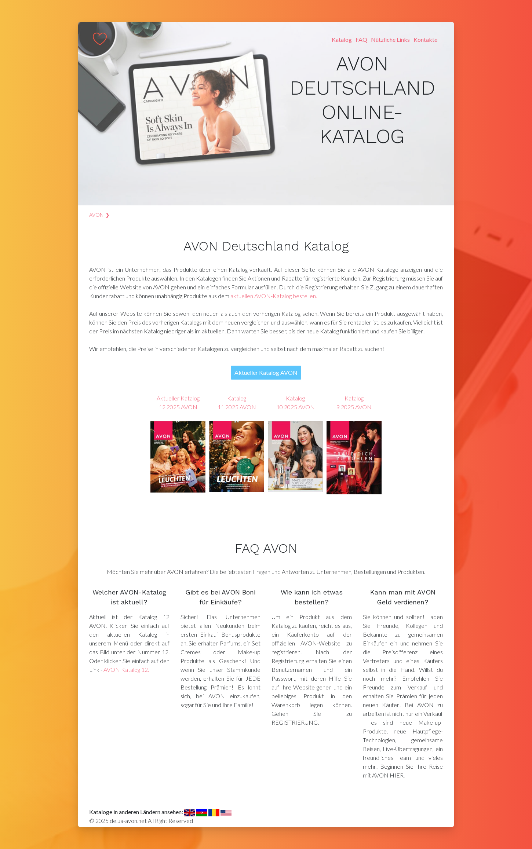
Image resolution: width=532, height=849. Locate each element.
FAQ (361, 39)
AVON (96, 215)
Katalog (342, 39)
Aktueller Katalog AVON (266, 372)
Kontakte (425, 39)
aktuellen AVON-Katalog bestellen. (273, 295)
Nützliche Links (390, 39)
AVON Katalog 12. (126, 669)
